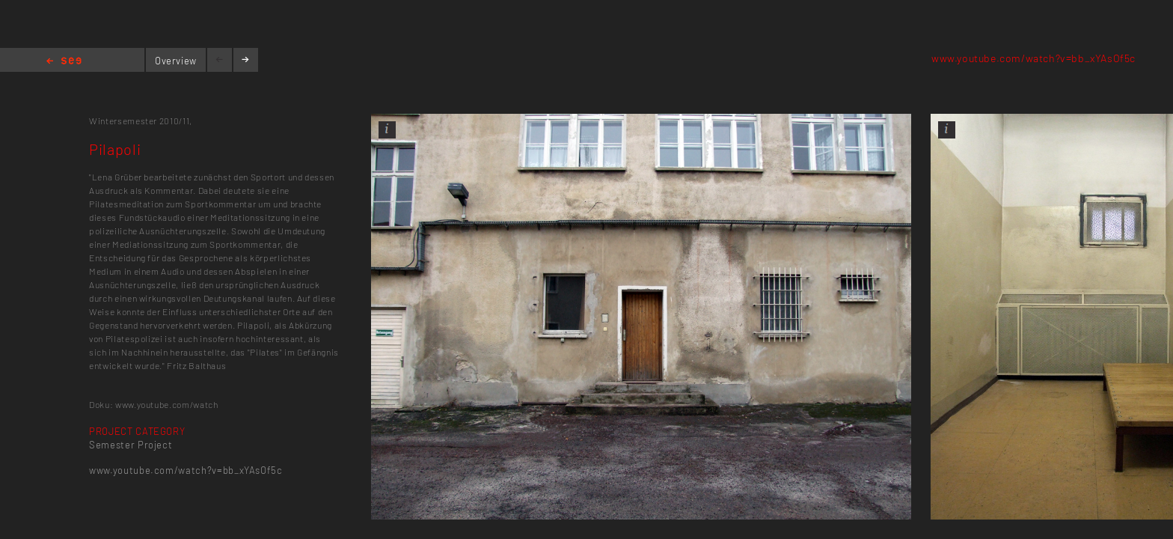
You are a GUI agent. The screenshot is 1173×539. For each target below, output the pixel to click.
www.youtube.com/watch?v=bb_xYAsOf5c (1033, 58)
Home (64, 62)
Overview (176, 61)
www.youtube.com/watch (166, 404)
